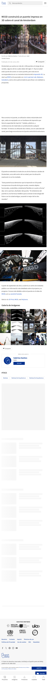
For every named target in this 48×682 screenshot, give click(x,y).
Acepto (39, 668)
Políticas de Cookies (12, 669)
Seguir (19, 363)
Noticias (5, 378)
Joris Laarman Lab (30, 77)
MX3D (9, 77)
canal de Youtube (16, 294)
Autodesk (5, 80)
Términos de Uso (22, 667)
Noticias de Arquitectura (19, 378)
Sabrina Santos (20, 357)
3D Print (11, 299)
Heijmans (40, 77)
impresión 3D (38, 74)
